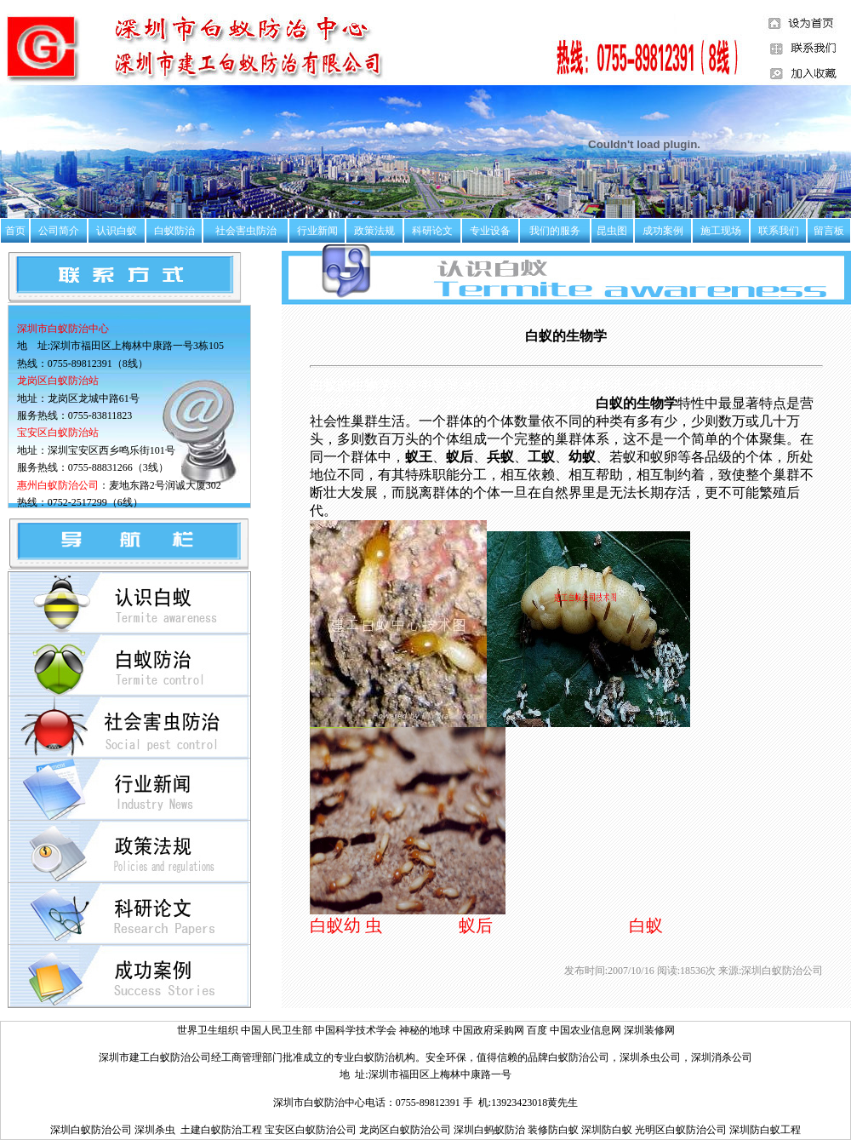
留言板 (829, 231)
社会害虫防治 (246, 231)
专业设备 (490, 231)
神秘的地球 (424, 1030)
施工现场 (720, 231)
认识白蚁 (116, 231)
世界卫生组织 (207, 1030)
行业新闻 (317, 231)
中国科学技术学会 (357, 1030)
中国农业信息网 (587, 1030)
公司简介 (58, 231)
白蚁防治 (174, 231)
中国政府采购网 (490, 1030)
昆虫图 (612, 231)
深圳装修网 (649, 1030)
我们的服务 (554, 231)
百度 (537, 1030)
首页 (15, 231)
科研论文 (432, 231)
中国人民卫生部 (278, 1030)
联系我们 (778, 231)
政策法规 (374, 231)
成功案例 (663, 231)
